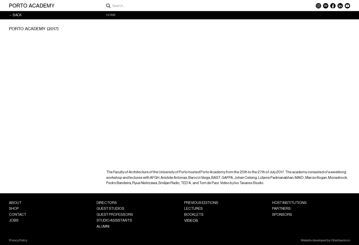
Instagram (318, 5)
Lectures (193, 208)
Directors (107, 203)
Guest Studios (110, 208)
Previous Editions (201, 203)
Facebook (333, 5)
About (15, 203)
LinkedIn (340, 5)
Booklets (194, 214)
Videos (191, 220)
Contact (17, 214)
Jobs (14, 220)
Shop (14, 208)
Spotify (325, 5)
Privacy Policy (18, 240)
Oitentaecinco (340, 240)
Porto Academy (32, 5)
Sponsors (282, 214)
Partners (281, 208)
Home (111, 14)
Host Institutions (289, 203)
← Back (15, 15)
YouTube (347, 5)
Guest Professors (115, 214)
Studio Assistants (114, 220)
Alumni (103, 226)
